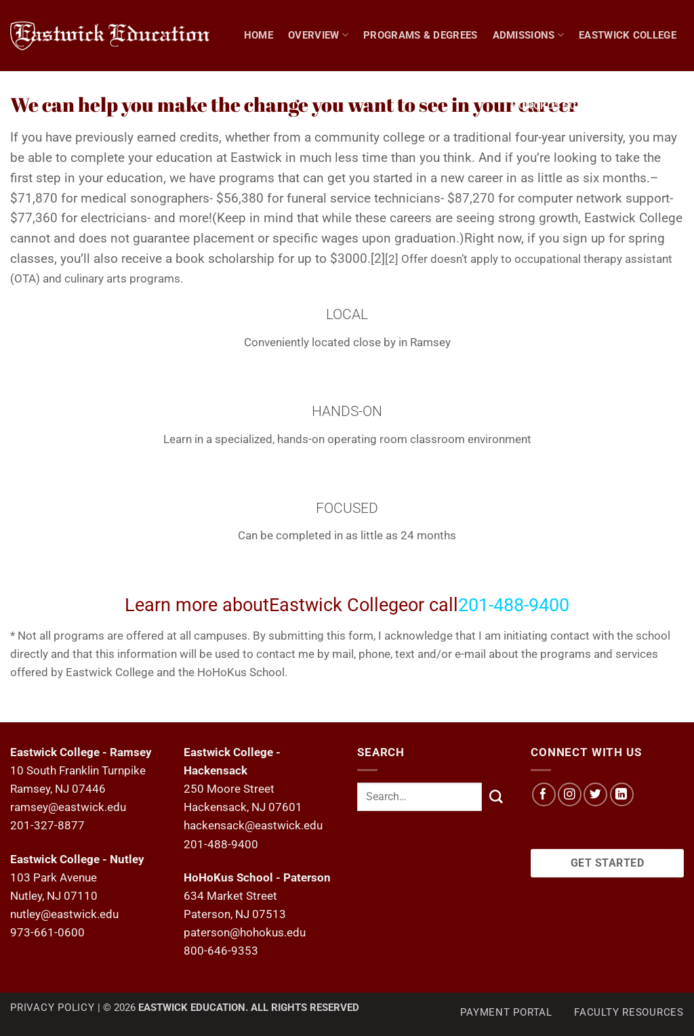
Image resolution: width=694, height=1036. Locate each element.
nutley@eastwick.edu (64, 914)
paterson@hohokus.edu (245, 932)
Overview (318, 34)
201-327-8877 (47, 825)
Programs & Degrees (420, 35)
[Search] (678, 105)
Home (258, 35)
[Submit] (496, 796)
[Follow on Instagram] (569, 794)
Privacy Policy (52, 1007)
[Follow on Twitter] (595, 794)
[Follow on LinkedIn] (622, 794)
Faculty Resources (629, 1012)
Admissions (529, 34)
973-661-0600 (47, 932)
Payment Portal (506, 1012)
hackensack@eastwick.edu (253, 825)
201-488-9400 (221, 844)
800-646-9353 (221, 950)
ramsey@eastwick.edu (68, 807)
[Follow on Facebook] (544, 794)
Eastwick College (627, 35)
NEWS (638, 105)
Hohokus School (557, 106)
